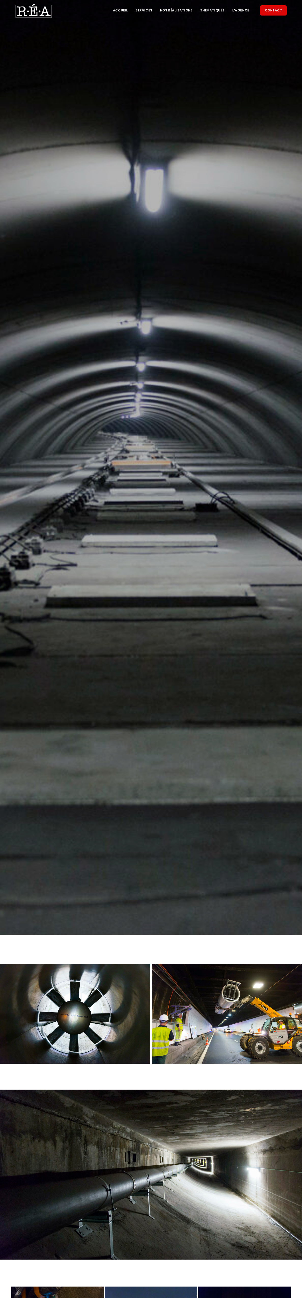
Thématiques (212, 10)
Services (144, 10)
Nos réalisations (176, 10)
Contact (273, 10)
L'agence (240, 10)
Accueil (120, 10)
